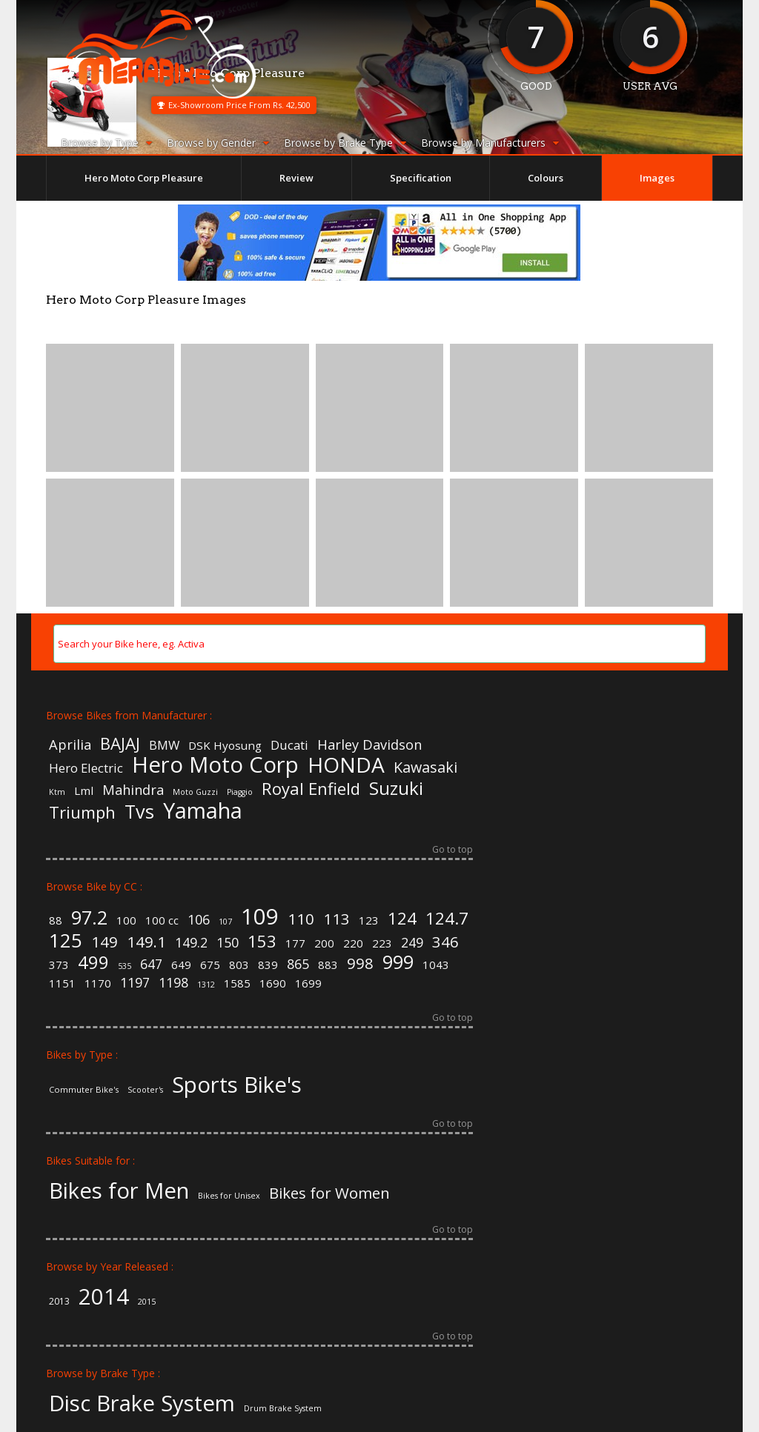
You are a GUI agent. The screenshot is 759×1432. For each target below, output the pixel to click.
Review (296, 177)
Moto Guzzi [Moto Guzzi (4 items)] (195, 792)
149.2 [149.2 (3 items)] (191, 943)
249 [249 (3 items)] (412, 943)
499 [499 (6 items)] (93, 963)
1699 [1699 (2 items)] (308, 983)
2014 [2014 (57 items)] (104, 1297)
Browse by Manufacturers (490, 143)
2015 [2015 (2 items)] (147, 1302)
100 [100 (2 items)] (126, 920)
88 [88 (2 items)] (55, 920)
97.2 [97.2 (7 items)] (89, 917)
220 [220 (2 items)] (353, 943)
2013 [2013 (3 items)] (59, 1301)
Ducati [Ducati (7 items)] (289, 745)
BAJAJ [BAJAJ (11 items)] (120, 743)
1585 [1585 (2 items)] (237, 983)
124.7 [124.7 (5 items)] (446, 918)
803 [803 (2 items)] (239, 964)
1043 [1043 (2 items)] (435, 964)
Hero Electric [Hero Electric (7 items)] (86, 768)
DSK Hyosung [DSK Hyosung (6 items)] (225, 745)
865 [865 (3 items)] (298, 964)
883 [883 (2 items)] (328, 964)
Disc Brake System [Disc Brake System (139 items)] (142, 1403)
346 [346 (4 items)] (445, 941)
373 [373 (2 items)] (59, 964)
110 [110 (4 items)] (301, 918)
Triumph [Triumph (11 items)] (82, 812)
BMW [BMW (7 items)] (164, 745)
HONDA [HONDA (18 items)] (346, 764)
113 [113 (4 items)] (336, 918)
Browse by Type (106, 143)
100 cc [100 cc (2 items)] (162, 920)
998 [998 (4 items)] (360, 963)
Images (657, 177)
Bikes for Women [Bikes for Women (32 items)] (329, 1192)
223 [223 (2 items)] (382, 943)
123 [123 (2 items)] (369, 920)
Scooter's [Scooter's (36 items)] (145, 1090)
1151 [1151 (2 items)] (62, 983)
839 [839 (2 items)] (268, 964)
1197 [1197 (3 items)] (135, 983)
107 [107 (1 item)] (225, 922)
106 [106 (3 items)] (199, 920)
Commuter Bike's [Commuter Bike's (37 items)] (84, 1089)
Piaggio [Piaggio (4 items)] (240, 792)
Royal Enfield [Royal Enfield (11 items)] (311, 788)
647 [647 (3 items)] (151, 964)
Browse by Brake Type (345, 143)
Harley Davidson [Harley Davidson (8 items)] (369, 744)
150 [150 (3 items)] (227, 943)
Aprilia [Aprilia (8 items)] (70, 744)
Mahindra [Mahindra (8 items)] (133, 789)
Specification (420, 177)
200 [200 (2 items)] (324, 943)
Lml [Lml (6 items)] (83, 790)
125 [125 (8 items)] (65, 940)
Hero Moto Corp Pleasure (143, 177)
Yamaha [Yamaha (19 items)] (202, 811)
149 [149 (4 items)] (104, 941)
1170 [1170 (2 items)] (97, 983)
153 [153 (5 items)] (262, 941)
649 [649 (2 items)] (181, 964)
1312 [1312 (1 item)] (206, 985)
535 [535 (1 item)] (124, 966)
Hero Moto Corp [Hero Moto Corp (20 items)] (215, 765)
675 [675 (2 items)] (210, 964)
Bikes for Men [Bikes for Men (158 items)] (119, 1191)
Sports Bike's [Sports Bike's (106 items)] (237, 1085)
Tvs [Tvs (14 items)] (139, 811)
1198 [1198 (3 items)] (173, 983)
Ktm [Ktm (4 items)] (57, 792)
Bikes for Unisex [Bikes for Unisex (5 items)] (229, 1196)
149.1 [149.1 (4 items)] (146, 941)
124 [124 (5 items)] (402, 918)
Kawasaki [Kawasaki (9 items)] (425, 767)
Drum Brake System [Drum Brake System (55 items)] (283, 1409)
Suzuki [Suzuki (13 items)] (396, 788)
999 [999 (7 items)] (398, 962)
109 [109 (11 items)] (260, 917)
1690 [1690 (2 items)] (272, 983)
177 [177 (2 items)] (295, 943)
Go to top (452, 850)
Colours (545, 177)
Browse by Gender (218, 143)
